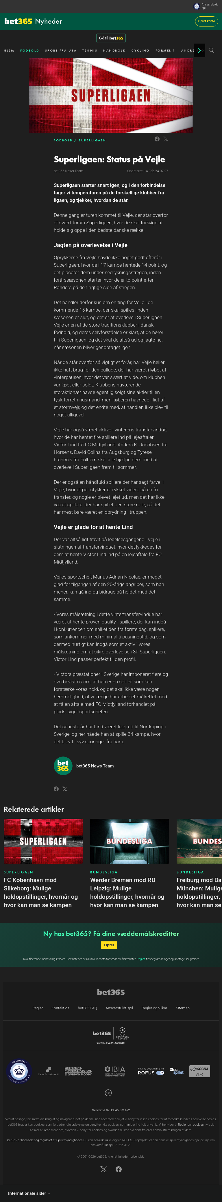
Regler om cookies (191, 1125)
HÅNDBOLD (114, 50)
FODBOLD (29, 50)
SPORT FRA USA (61, 50)
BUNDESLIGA (104, 872)
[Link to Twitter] (165, 142)
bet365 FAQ (87, 1008)
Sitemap (183, 1008)
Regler (141, 959)
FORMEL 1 (165, 50)
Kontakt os (60, 1008)
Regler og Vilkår (154, 1008)
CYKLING (141, 50)
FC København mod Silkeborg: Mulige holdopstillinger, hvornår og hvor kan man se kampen (41, 893)
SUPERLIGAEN (92, 140)
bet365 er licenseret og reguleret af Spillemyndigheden (45, 1140)
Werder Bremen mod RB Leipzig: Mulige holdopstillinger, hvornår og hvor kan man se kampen (127, 893)
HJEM (9, 50)
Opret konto (206, 21)
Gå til (111, 38)
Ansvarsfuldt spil (210, 6)
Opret (109, 945)
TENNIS (89, 50)
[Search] (211, 50)
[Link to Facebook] (157, 142)
